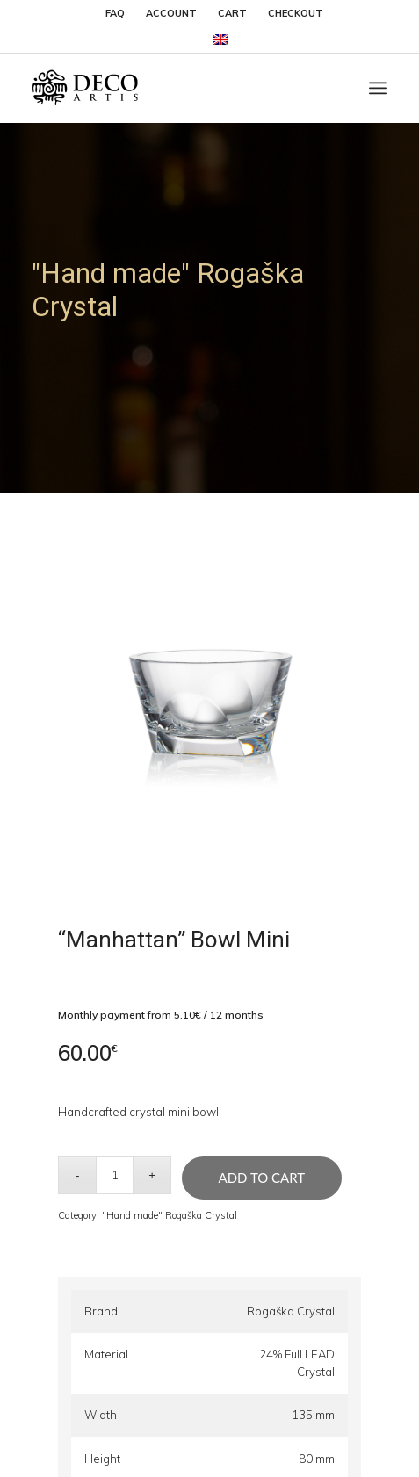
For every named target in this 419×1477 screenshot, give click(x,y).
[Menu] (378, 88)
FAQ (115, 13)
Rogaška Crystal (291, 1311)
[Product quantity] (115, 1175)
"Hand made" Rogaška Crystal (169, 1215)
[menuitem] (115, 13)
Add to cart (262, 1177)
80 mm (317, 1459)
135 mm (313, 1415)
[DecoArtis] (174, 88)
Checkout (295, 13)
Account (171, 13)
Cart (232, 13)
